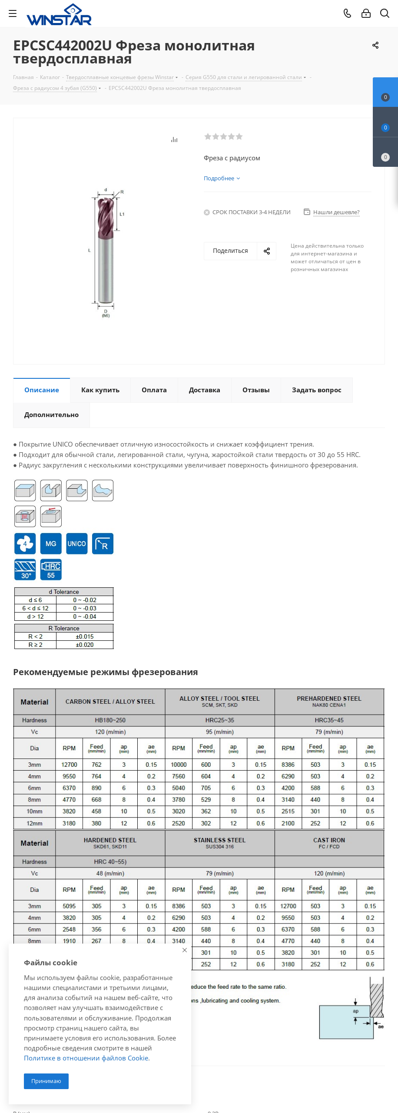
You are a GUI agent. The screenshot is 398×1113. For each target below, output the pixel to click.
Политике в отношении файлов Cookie (86, 1057)
